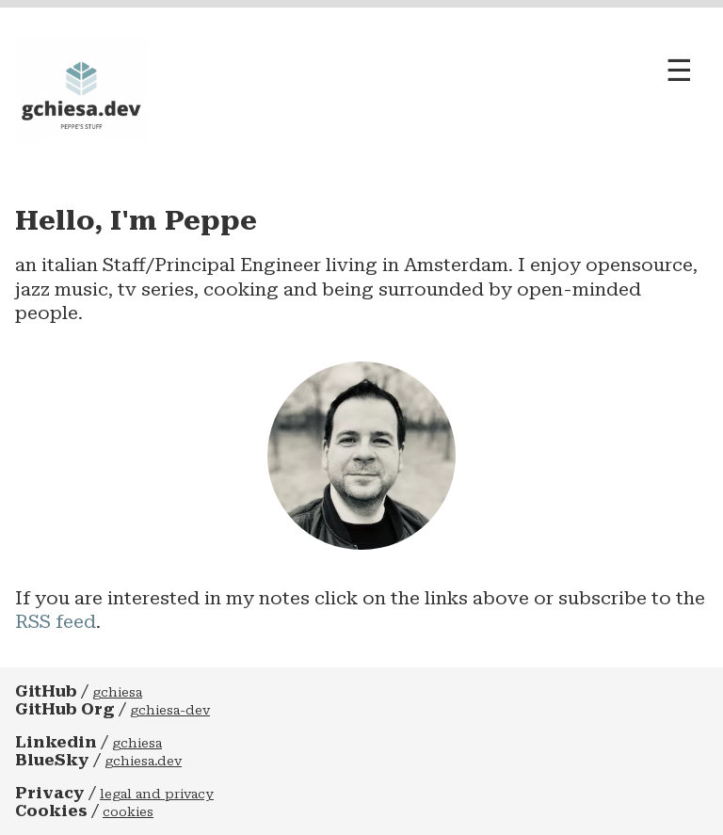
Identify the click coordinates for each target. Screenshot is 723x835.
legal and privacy (157, 794)
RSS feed (55, 622)
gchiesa (117, 692)
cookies (128, 812)
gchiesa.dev (143, 761)
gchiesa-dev (170, 710)
